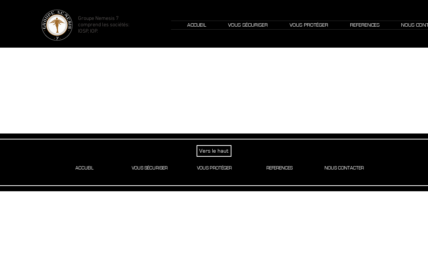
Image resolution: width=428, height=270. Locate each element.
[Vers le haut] (214, 151)
